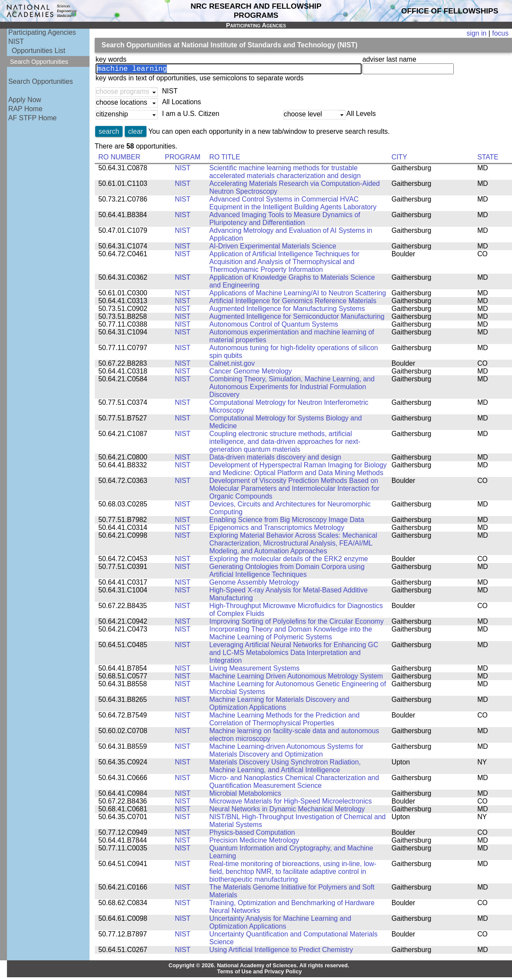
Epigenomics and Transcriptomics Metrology (277, 529)
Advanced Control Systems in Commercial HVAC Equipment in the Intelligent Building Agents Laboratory (293, 204)
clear (135, 133)
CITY (399, 158)
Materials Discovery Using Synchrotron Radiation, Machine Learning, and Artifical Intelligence (285, 767)
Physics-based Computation (252, 834)
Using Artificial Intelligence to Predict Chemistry (281, 951)
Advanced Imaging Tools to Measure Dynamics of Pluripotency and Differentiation (284, 220)
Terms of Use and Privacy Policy (259, 973)
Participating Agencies (42, 32)
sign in (477, 33)
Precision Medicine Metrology (254, 842)
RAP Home (25, 108)
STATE (488, 158)
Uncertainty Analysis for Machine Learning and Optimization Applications (280, 924)
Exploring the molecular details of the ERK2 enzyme (288, 560)
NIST (16, 41)
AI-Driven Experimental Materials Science (272, 247)
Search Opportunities (40, 81)
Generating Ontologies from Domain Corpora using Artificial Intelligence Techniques (287, 572)
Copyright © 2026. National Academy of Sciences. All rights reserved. (259, 967)
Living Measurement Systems (254, 670)
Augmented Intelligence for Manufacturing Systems (287, 310)
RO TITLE (224, 158)
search (109, 133)
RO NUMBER (119, 158)
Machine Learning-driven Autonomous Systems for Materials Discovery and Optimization (286, 752)
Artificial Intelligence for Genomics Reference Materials (292, 302)
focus (500, 33)
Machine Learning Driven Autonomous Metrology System (296, 677)
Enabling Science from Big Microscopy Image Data (286, 521)
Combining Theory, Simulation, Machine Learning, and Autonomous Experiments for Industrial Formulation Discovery (292, 388)
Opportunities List (38, 50)
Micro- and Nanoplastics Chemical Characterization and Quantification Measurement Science (294, 783)
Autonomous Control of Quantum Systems (273, 326)
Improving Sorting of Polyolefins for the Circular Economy (296, 623)
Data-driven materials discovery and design (275, 459)
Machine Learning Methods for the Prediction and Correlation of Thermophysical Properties (284, 720)
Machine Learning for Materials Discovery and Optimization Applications (279, 705)
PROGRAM (182, 158)
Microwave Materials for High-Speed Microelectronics (290, 803)
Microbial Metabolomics (245, 795)
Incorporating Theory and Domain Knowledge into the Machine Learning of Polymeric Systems (290, 634)
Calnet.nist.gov (232, 365)
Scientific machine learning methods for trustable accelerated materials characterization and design (285, 173)
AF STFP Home (32, 118)
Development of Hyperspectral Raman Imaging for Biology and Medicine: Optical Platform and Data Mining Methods (298, 470)
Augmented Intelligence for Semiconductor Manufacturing (297, 318)
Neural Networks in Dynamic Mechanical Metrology (287, 810)
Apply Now (24, 99)
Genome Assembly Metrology (254, 584)
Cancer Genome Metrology (250, 373)
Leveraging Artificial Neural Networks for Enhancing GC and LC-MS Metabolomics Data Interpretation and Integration (294, 654)
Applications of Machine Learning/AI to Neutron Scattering (297, 294)
